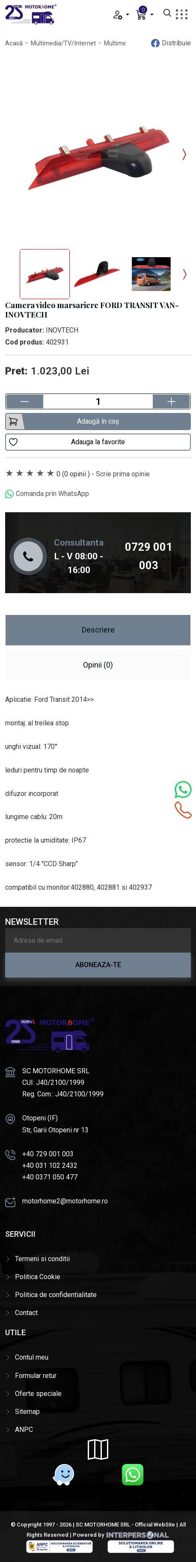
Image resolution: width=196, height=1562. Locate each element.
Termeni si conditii (42, 1259)
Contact (26, 1313)
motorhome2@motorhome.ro (65, 1201)
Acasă (14, 43)
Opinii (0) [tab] (98, 664)
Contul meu (31, 1357)
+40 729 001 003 (48, 1154)
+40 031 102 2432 (49, 1165)
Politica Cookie (37, 1277)
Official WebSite (155, 1524)
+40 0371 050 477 (49, 1177)
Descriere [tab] (98, 629)
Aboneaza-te (98, 965)
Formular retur (35, 1376)
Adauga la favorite (66, 442)
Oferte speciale (38, 1394)
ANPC (24, 1429)
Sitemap (27, 1412)
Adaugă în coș (63, 421)
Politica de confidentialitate (56, 1295)
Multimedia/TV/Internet (63, 43)
